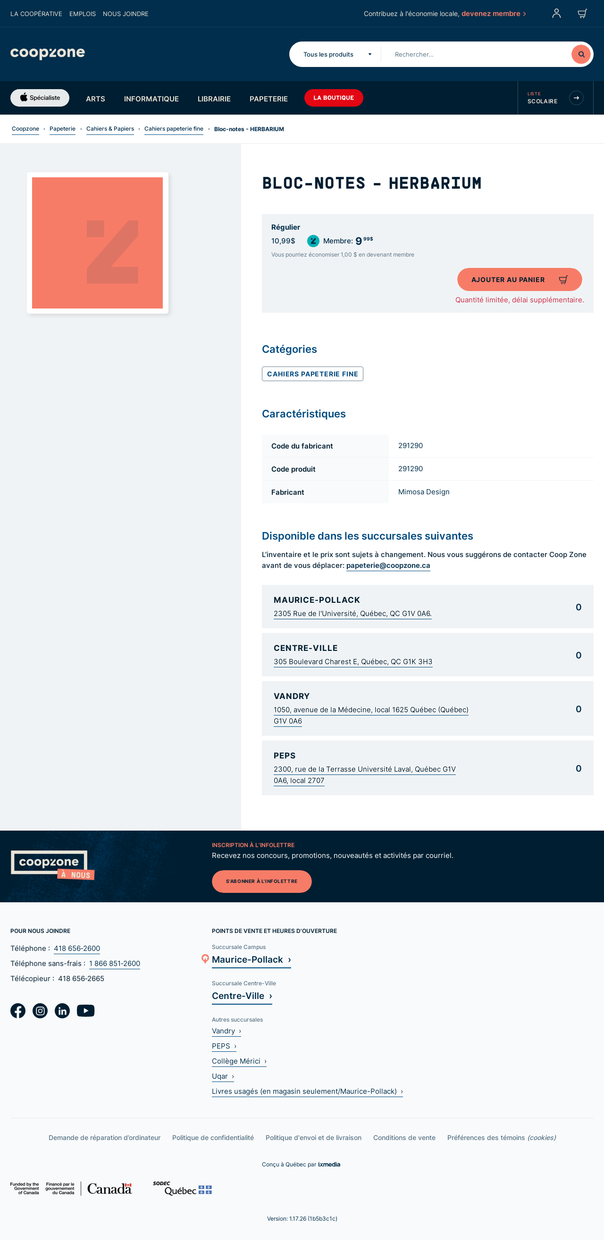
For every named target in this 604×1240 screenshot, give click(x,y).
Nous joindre (126, 13)
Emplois (82, 13)
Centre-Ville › (242, 995)
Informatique (151, 98)
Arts (95, 98)
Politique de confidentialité (213, 1137)
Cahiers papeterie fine (173, 129)
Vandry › (226, 1031)
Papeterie (269, 98)
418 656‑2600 (77, 948)
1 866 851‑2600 (114, 963)
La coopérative (36, 13)
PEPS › (224, 1046)
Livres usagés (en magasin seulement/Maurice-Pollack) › (307, 1091)
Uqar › (223, 1076)
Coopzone (25, 129)
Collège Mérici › (239, 1061)
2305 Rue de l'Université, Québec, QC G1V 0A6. (353, 613)
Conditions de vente (404, 1137)
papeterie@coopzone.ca (388, 565)
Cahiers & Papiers (110, 129)
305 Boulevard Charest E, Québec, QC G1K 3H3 (353, 661)
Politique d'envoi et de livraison (313, 1137)
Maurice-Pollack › (251, 959)
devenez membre (493, 13)
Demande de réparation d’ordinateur (104, 1137)
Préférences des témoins (501, 1137)
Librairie (214, 98)
